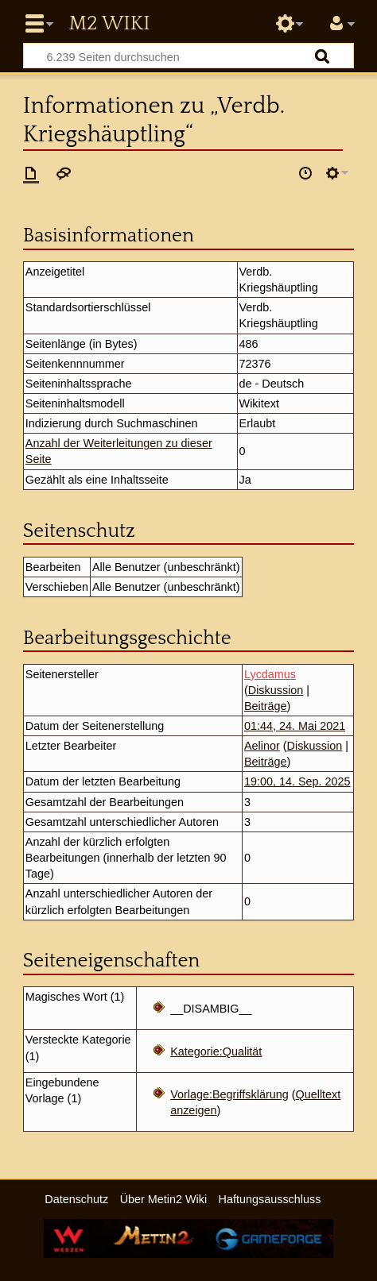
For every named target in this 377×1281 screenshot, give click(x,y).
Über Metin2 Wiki (164, 1199)
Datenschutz (76, 1199)
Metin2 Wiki (109, 24)
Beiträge (265, 706)
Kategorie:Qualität (216, 1051)
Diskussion (276, 690)
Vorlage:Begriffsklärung (229, 1094)
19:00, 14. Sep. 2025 (297, 781)
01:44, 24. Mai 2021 (294, 726)
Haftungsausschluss (270, 1199)
